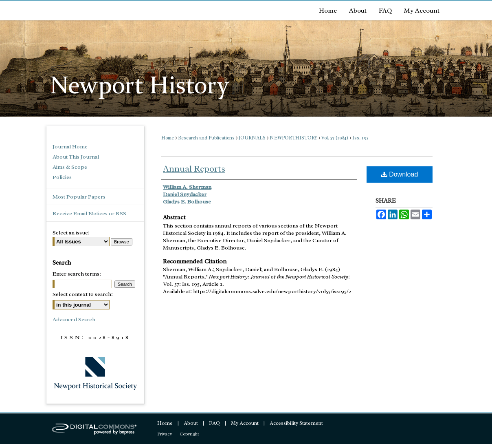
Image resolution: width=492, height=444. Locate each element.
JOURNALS (252, 138)
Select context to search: (83, 294)
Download (399, 174)
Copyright (189, 434)
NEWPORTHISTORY (293, 138)
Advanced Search (74, 319)
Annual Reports (194, 169)
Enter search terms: (77, 273)
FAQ (214, 423)
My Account (245, 423)
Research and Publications (206, 138)
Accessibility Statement (296, 423)
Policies (62, 177)
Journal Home (70, 146)
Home (167, 138)
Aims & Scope (70, 166)
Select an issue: (71, 232)
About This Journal (76, 156)
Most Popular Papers (79, 196)
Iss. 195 (360, 138)
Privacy (164, 434)
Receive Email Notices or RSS (89, 213)
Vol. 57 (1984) (334, 138)
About (191, 423)
